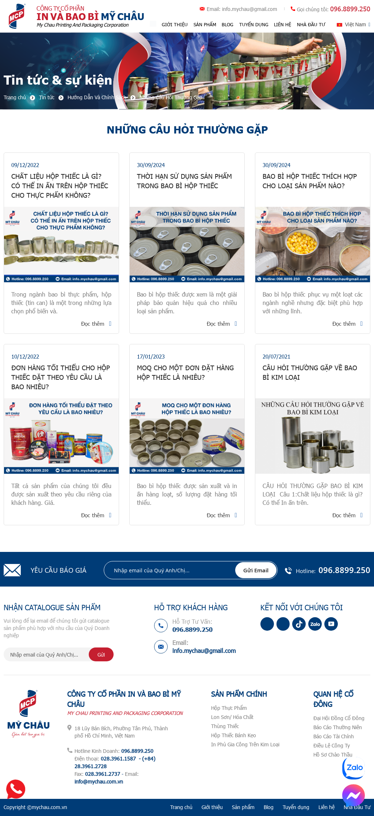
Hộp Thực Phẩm (229, 708)
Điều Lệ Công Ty (331, 745)
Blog (228, 24)
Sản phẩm (205, 24)
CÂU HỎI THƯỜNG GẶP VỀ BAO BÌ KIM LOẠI (310, 373)
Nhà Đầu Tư (311, 24)
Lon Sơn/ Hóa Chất (232, 717)
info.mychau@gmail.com (249, 9)
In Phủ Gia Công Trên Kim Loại (245, 744)
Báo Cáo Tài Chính (333, 736)
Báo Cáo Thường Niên (337, 727)
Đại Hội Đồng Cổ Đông (339, 718)
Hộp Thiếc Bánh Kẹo (233, 735)
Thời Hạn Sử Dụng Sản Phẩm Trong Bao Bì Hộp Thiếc (184, 181)
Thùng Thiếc (225, 726)
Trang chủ (181, 807)
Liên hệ (282, 24)
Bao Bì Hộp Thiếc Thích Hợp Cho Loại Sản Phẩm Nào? (310, 181)
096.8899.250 (350, 9)
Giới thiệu (175, 24)
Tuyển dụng (253, 24)
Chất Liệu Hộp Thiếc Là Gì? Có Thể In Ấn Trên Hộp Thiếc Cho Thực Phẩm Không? (59, 186)
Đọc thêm (92, 323)
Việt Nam (355, 24)
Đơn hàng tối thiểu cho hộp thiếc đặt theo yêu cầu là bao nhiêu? (60, 377)
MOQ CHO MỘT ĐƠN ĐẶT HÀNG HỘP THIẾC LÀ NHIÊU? (185, 373)
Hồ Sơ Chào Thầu (332, 754)
